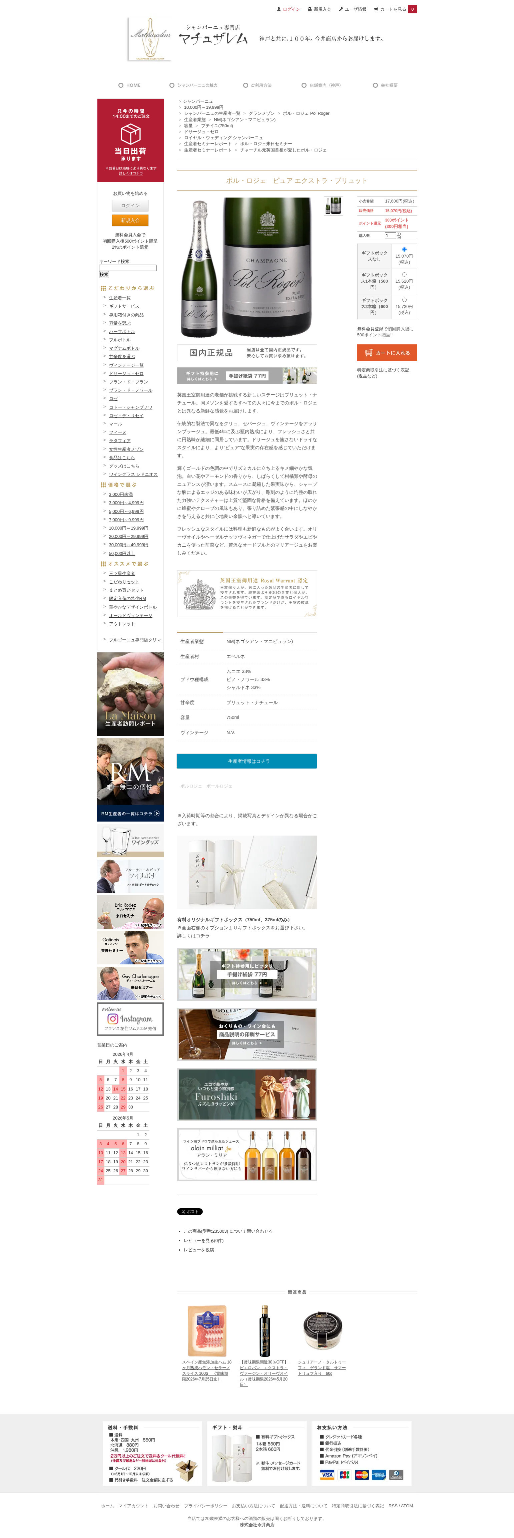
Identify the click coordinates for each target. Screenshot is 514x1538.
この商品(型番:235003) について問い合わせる (228, 1231)
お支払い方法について (253, 1505)
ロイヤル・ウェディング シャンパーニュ (224, 137)
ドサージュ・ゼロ (201, 131)
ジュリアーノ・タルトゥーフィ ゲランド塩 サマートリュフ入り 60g (322, 1368)
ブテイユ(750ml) (217, 125)
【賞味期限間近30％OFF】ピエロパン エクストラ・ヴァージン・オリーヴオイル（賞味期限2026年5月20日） (264, 1373)
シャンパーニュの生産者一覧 (212, 113)
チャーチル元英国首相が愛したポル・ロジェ (283, 149)
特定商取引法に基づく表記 (358, 1505)
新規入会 (322, 9)
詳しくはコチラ (193, 935)
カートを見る (398, 9)
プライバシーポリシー (205, 1505)
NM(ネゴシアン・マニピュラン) (245, 119)
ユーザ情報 (356, 9)
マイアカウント (133, 1505)
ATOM (407, 1505)
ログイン (130, 205)
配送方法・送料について (304, 1505)
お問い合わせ (166, 1505)
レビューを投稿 (199, 1249)
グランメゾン (262, 113)
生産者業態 (195, 119)
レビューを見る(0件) (204, 1240)
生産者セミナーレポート (208, 143)
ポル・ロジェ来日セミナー (266, 143)
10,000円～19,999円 (204, 107)
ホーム (107, 1505)
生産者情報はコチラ (249, 761)
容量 (188, 125)
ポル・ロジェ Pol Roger (306, 113)
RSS (393, 1505)
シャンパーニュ (198, 101)
